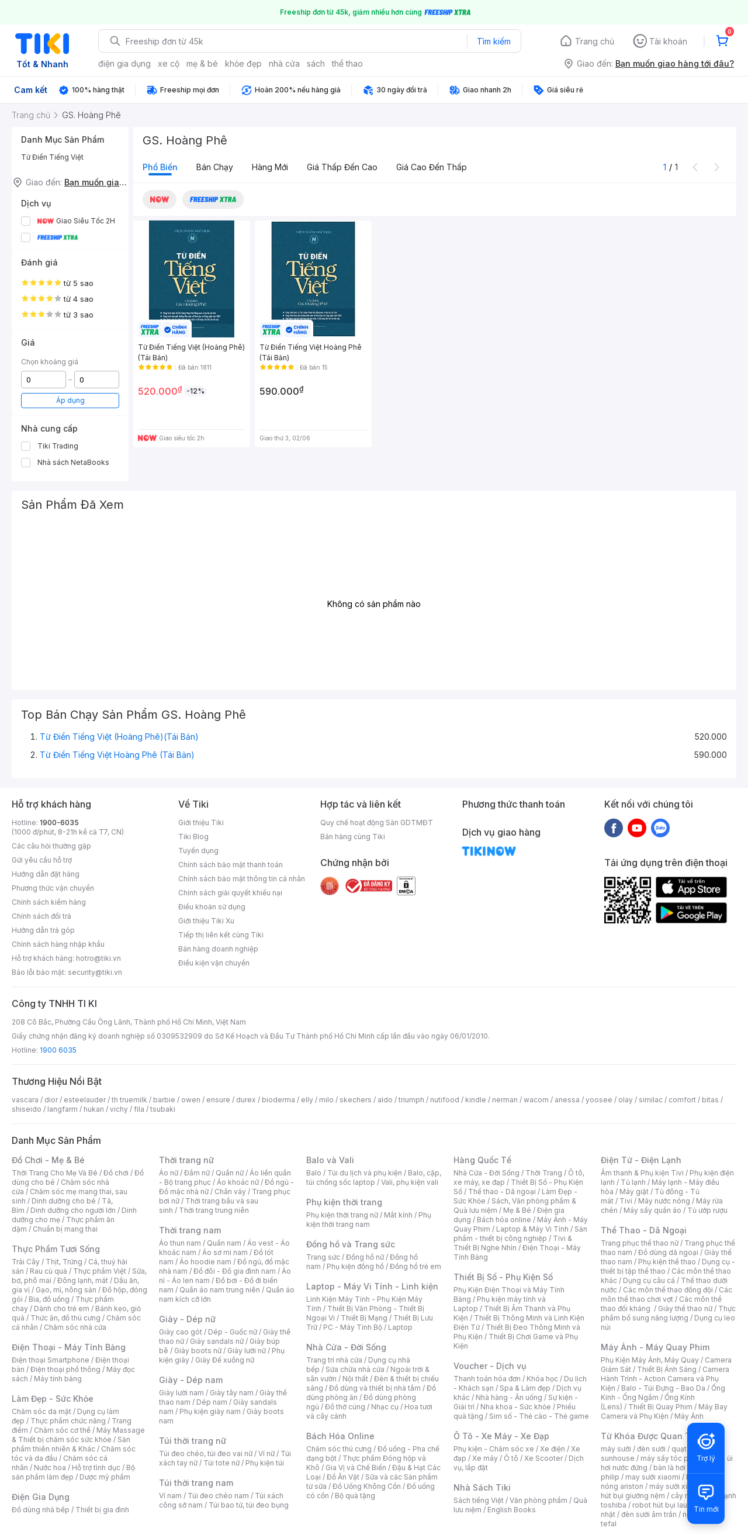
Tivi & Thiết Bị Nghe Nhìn (512, 1243)
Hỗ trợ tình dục (96, 1467)
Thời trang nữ (186, 1160)
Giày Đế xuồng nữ (224, 1360)
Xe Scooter (543, 1458)
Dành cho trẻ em (61, 1308)
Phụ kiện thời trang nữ (342, 1215)
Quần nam (224, 1243)
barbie (164, 1099)
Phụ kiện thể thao (667, 1261)
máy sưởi (616, 1448)
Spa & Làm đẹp (525, 1388)
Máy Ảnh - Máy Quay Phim (655, 1347)
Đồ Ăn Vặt (343, 1477)
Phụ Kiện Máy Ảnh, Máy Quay (650, 1360)
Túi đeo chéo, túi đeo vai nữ (205, 1453)
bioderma (278, 1099)
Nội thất (355, 1378)
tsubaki (162, 1109)
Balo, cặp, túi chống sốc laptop (373, 1177)
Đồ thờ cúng (345, 1406)
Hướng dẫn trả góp (43, 930)
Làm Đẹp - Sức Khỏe (53, 1398)
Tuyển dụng (198, 850)
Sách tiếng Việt (478, 1500)
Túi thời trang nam (196, 1483)
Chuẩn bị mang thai (65, 1229)
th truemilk (129, 1099)
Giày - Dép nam (191, 1380)
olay (625, 1099)
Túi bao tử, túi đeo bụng (249, 1505)
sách (316, 63)
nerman (505, 1099)
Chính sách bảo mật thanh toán (230, 864)
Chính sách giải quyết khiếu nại (230, 892)
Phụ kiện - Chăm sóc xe (493, 1448)
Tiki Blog (193, 836)
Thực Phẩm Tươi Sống (56, 1249)
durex (246, 1099)
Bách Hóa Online (340, 1436)
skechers (356, 1099)
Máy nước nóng (664, 1200)
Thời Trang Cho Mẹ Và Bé (55, 1172)
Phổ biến (160, 167)
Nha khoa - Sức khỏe (515, 1406)
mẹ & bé (202, 63)
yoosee (599, 1099)
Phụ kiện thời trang (344, 1202)
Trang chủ (594, 41)
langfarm (62, 1109)
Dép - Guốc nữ (232, 1331)
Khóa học (542, 1378)
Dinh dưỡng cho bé (64, 1200)
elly (307, 1099)
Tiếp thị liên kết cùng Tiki (221, 934)
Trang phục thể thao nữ (639, 1243)
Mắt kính (398, 1215)
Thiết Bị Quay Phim (660, 1406)
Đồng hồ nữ (365, 1257)
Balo (313, 1172)
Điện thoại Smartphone (50, 1360)
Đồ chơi (116, 1172)
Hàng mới (270, 167)
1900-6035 (59, 822)
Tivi (625, 1200)
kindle (475, 1099)
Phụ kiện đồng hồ (355, 1266)
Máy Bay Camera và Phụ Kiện (664, 1411)
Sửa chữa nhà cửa (355, 1369)
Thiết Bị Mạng (364, 1317)
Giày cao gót (180, 1331)
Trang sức (323, 1257)
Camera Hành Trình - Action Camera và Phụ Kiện (665, 1378)
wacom (536, 1099)
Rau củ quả (48, 1271)
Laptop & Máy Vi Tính (532, 1229)
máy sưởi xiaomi (676, 1486)
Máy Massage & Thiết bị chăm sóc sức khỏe (78, 1435)
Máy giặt (634, 1191)
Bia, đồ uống (49, 1299)
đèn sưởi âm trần (649, 1514)
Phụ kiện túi (264, 1462)
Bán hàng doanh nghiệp (218, 948)
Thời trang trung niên (214, 1210)
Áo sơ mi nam (225, 1252)
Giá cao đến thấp (431, 167)
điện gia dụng (124, 63)
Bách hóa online (504, 1219)
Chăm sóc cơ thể (62, 1430)
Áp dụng (70, 400)
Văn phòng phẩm (538, 1500)
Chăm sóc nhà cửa (75, 1327)
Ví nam (170, 1495)
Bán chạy (214, 167)
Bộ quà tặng (355, 1495)
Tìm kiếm (494, 41)
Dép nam (211, 1402)
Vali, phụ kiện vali (409, 1182)
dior (51, 1099)
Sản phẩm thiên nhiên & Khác (71, 1444)
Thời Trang (543, 1172)
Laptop (400, 1327)
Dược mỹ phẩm (104, 1477)
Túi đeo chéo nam (218, 1495)
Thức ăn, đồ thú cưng (65, 1317)
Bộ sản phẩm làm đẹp (73, 1472)
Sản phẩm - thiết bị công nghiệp (520, 1234)
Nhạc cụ (385, 1406)
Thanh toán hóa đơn (487, 1378)
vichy (119, 1109)
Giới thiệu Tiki (201, 822)
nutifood (444, 1099)
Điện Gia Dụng (41, 1497)
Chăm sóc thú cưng (339, 1448)
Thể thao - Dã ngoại (502, 1191)
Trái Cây (26, 1261)
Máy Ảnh (689, 1416)
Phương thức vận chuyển (53, 888)
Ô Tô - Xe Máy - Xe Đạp (501, 1436)
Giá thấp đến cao (342, 167)
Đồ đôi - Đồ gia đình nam (234, 1271)
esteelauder (85, 1099)
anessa (567, 1099)
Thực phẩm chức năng (68, 1420)
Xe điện (552, 1448)
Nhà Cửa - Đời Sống (346, 1347)
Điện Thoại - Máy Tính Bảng (69, 1347)
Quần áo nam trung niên (219, 1289)
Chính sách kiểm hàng (49, 902)
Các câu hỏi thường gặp (51, 846)
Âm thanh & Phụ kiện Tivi (642, 1172)
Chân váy (230, 1191)
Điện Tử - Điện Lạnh (641, 1160)
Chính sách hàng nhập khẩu (58, 944)
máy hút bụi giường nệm (663, 1491)
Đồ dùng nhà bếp (41, 1509)
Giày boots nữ (197, 1350)
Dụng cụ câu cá (649, 1280)
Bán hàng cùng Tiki (352, 836)
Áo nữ (168, 1172)
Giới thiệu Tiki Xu (206, 920)
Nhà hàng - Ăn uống (509, 1397)
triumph (411, 1099)
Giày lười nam (181, 1392)
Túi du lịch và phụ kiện (364, 1172)
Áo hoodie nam (205, 1261)
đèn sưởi (651, 1448)
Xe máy (485, 1458)
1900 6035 (58, 1050)
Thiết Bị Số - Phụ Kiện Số (503, 1277)
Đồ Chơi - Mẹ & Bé (48, 1160)
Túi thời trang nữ (192, 1441)
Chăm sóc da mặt (41, 1411)
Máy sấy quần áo (652, 1210)
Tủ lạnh (633, 1182)
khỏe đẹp (243, 63)
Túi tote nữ (221, 1462)
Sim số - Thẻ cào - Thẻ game (539, 1416)
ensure (218, 1099)
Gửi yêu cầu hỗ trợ (42, 860)
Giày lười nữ (246, 1350)
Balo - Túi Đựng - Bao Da (663, 1388)
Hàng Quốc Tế (482, 1160)
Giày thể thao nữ (685, 1308)
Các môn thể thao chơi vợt (666, 1294)
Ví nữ (266, 1453)
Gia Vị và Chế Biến (355, 1467)
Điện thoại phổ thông (65, 1369)
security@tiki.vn (95, 972)
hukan (94, 1109)
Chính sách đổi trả (41, 916)
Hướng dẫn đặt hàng (45, 874)
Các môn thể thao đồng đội (668, 1289)
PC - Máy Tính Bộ (352, 1327)
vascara (25, 1099)
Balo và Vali (330, 1160)
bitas (710, 1099)
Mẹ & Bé (517, 1210)
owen (190, 1099)
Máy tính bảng (58, 1378)
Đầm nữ (197, 1172)
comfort (682, 1099)
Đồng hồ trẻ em (415, 1266)
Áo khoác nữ (238, 1182)
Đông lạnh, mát (82, 1280)
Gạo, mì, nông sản (66, 1289)
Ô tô (511, 1458)
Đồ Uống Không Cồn (367, 1486)
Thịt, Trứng (64, 1261)
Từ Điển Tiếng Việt (52, 157)
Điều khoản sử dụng (211, 906)
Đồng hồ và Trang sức (350, 1244)
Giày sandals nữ (217, 1341)
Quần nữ (230, 1172)
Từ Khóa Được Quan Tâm (651, 1436)
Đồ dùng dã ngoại (668, 1252)
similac (651, 1099)
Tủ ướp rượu (707, 1210)
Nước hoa (50, 1467)
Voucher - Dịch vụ (489, 1366)
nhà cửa (284, 63)
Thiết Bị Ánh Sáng (667, 1369)
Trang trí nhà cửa (334, 1360)
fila (139, 1109)
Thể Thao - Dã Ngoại (644, 1230)
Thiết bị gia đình (102, 1509)
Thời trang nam (190, 1230)
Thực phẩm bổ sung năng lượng (668, 1313)
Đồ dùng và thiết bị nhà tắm (375, 1388)
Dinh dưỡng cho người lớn (73, 1210)
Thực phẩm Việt (99, 1271)
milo (326, 1099)
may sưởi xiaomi (652, 1477)
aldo (385, 1099)
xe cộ (168, 63)
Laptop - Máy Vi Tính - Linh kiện (372, 1286)
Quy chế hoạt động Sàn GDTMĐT (376, 822)
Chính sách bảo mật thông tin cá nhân (241, 878)
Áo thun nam (180, 1243)
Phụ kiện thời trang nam (368, 1220)
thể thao (347, 63)
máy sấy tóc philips (673, 1458)
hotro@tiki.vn (98, 958)
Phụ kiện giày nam (210, 1411)
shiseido (26, 1109)
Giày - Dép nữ (187, 1319)
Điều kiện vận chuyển (214, 962)
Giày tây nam (232, 1392)
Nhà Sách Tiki (482, 1487)
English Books (511, 1509)
